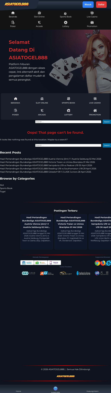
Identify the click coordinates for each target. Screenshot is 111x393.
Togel (3, 191)
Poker (13, 24)
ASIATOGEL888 (56, 369)
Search (107, 122)
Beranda (13, 14)
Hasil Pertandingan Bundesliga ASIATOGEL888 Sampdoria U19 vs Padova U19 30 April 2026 (46, 165)
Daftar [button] (101, 4)
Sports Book (65, 15)
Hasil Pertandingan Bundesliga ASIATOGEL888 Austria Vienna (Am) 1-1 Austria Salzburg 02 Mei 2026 (50, 159)
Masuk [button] (88, 4)
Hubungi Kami (92, 389)
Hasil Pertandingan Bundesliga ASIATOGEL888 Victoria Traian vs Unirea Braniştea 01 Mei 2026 (47, 162)
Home (18, 389)
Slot (2, 185)
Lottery (65, 24)
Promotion (92, 24)
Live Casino (92, 14)
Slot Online (39, 14)
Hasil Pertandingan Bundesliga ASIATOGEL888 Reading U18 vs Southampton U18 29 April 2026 (48, 168)
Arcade (39, 24)
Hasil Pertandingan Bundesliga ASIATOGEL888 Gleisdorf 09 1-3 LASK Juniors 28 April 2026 (45, 172)
